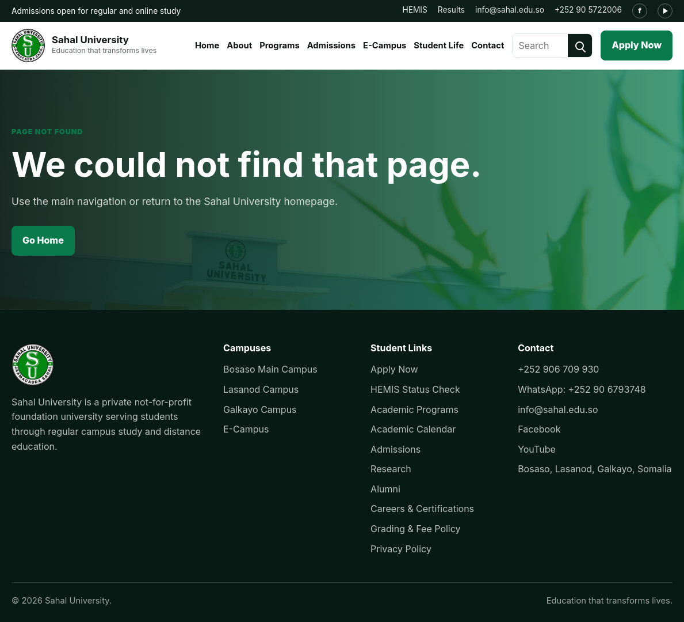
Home (207, 45)
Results (451, 9)
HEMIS (414, 9)
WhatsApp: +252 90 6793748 (582, 389)
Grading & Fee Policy (415, 528)
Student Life (439, 45)
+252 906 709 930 (558, 369)
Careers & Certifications (422, 508)
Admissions (331, 45)
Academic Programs (414, 409)
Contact (487, 45)
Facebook (539, 429)
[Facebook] (639, 10)
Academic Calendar (413, 429)
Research (390, 469)
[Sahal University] (84, 45)
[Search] (580, 45)
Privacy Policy (400, 549)
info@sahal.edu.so (509, 9)
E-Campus (384, 45)
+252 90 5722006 (588, 9)
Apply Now (637, 45)
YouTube (537, 449)
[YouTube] (665, 10)
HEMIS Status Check (415, 389)
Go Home (43, 240)
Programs (279, 45)
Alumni (385, 489)
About (239, 45)
